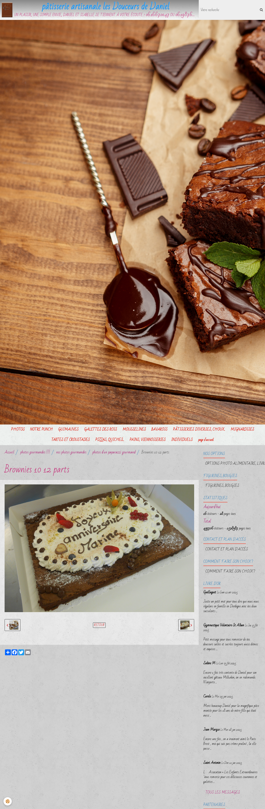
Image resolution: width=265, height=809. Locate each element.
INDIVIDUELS (182, 440)
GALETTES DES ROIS (100, 429)
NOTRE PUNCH (41, 429)
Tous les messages (222, 792)
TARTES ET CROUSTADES (70, 440)
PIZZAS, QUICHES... (109, 440)
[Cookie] (8, 801)
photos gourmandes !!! (35, 452)
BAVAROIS (159, 429)
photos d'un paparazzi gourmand (113, 452)
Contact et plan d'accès (226, 549)
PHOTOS (18, 429)
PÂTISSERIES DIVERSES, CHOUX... (199, 429)
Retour (99, 625)
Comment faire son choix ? (230, 571)
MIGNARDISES (242, 429)
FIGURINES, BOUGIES (222, 486)
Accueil (9, 452)
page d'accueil (206, 440)
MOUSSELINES (134, 429)
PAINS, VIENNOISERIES (148, 440)
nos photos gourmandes (71, 452)
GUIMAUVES (68, 429)
